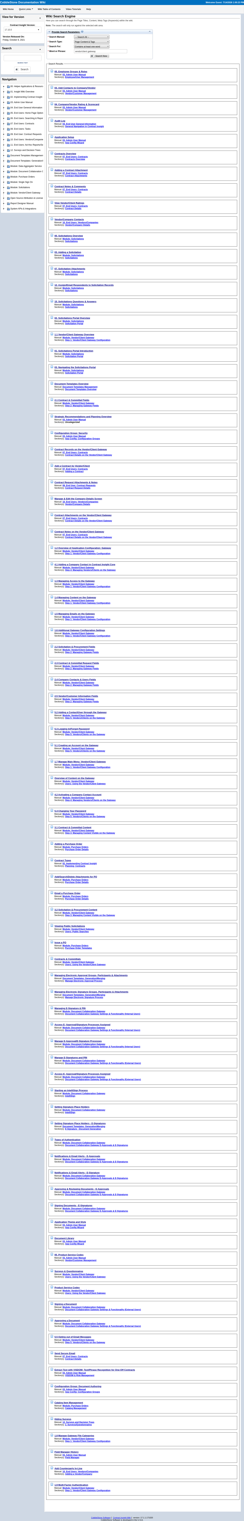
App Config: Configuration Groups (82, 438)
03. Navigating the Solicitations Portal (75, 367)
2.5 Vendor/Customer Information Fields (76, 696)
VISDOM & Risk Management (79, 1375)
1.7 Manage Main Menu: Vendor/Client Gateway (80, 761)
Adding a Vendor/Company (78, 1474)
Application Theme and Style (70, 1222)
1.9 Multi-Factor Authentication (71, 1485)
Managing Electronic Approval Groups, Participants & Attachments (91, 975)
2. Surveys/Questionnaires (78, 1424)
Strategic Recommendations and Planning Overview (83, 416)
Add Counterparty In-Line (68, 1468)
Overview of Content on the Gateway (75, 778)
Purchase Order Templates (78, 948)
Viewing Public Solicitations (70, 926)
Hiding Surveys (63, 1419)
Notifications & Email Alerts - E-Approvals (77, 1156)
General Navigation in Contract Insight (84, 126)
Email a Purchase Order (68, 893)
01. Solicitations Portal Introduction (74, 350)
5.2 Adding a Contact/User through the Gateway (81, 712)
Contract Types (63, 860)
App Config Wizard (74, 142)
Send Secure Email (65, 1353)
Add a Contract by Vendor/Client (72, 466)
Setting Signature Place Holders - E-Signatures (80, 1123)
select (38, 30)
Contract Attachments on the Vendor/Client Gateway (83, 515)
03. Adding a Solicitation (68, 252)
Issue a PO (60, 942)
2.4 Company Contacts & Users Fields (75, 679)
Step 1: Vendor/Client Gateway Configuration (87, 340)
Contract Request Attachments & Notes (76, 482)
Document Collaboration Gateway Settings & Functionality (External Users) (103, 1063)
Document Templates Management (80, 387)
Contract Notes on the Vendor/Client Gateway (79, 531)
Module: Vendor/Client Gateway (78, 337)
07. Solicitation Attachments (70, 268)
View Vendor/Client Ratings (69, 203)
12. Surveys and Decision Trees (78, 1422)
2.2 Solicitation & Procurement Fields (75, 646)
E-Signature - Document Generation (83, 1129)
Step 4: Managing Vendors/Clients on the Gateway (90, 570)
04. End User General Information (79, 124)
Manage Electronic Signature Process (84, 997)
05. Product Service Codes (69, 1254)
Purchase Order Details (77, 849)
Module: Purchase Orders (75, 847)
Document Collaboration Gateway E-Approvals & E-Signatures (96, 1145)
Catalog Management (76, 1408)
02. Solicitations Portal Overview (72, 318)
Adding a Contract (74, 471)
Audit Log (60, 121)
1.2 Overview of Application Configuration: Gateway (83, 548)
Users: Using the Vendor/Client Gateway (85, 783)
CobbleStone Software (100, 1518)
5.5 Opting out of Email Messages (73, 1337)
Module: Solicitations (73, 239)
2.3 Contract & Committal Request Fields (77, 663)
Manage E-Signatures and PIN (71, 1057)
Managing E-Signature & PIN (70, 1008)
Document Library (64, 1238)
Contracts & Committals (68, 959)
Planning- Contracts (75, 866)
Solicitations (71, 241)
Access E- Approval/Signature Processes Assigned (82, 1024)
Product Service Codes (67, 1287)
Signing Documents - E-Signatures (73, 1205)
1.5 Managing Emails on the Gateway (75, 613)
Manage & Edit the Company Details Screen (78, 498)
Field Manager (72, 1457)
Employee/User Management (79, 77)
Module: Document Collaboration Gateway (84, 1011)
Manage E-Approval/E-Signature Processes (78, 1041)
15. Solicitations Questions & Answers (75, 301)
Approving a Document (67, 1320)
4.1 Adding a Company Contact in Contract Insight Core (85, 564)
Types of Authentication (68, 1139)
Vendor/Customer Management (81, 93)
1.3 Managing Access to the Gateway (75, 581)
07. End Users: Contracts (75, 157)
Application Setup (64, 137)
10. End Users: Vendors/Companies (80, 222)
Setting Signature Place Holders (72, 1107)
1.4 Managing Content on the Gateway (75, 597)
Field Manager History (67, 1452)
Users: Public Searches (77, 931)
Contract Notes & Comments (70, 186)
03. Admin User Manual (74, 74)
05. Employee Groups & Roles (71, 71)
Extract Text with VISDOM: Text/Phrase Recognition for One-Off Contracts (95, 1370)
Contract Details (73, 192)
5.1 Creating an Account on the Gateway (76, 745)
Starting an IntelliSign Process (71, 1090)
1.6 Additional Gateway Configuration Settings (80, 630)
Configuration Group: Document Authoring (78, 1386)
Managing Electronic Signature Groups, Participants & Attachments (91, 991)
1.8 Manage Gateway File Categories (74, 1435)
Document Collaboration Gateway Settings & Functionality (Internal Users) (102, 1014)
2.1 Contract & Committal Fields (72, 400)
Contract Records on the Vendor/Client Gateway (81, 449)
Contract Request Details (77, 488)
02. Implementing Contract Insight (80, 863)
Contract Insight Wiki (122, 1518)
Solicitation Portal (74, 323)
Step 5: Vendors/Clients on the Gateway (85, 718)
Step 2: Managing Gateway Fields (82, 405)
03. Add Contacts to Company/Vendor (75, 88)
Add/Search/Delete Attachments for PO (76, 876)
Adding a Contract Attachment (71, 170)
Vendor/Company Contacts (69, 219)
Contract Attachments (76, 175)
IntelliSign (70, 1096)
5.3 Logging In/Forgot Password (72, 729)
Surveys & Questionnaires (69, 1271)
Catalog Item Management (69, 1402)
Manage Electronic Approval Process (84, 981)
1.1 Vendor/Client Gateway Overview (74, 334)
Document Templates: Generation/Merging (84, 978)
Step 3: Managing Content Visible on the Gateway (90, 833)
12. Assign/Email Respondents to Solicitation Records (84, 285)
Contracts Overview (65, 153)
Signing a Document (66, 1304)
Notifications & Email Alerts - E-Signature (77, 1172)
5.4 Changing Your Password (70, 811)
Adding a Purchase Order (68, 844)
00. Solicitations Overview (69, 235)
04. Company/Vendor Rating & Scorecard (77, 104)
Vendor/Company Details (77, 225)
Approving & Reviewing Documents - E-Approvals (82, 1189)
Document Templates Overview (72, 383)
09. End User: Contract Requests (79, 485)
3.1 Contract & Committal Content (73, 827)
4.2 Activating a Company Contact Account (78, 794)
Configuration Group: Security (71, 433)
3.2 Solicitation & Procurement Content (76, 909)
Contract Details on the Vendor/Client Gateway (88, 455)
